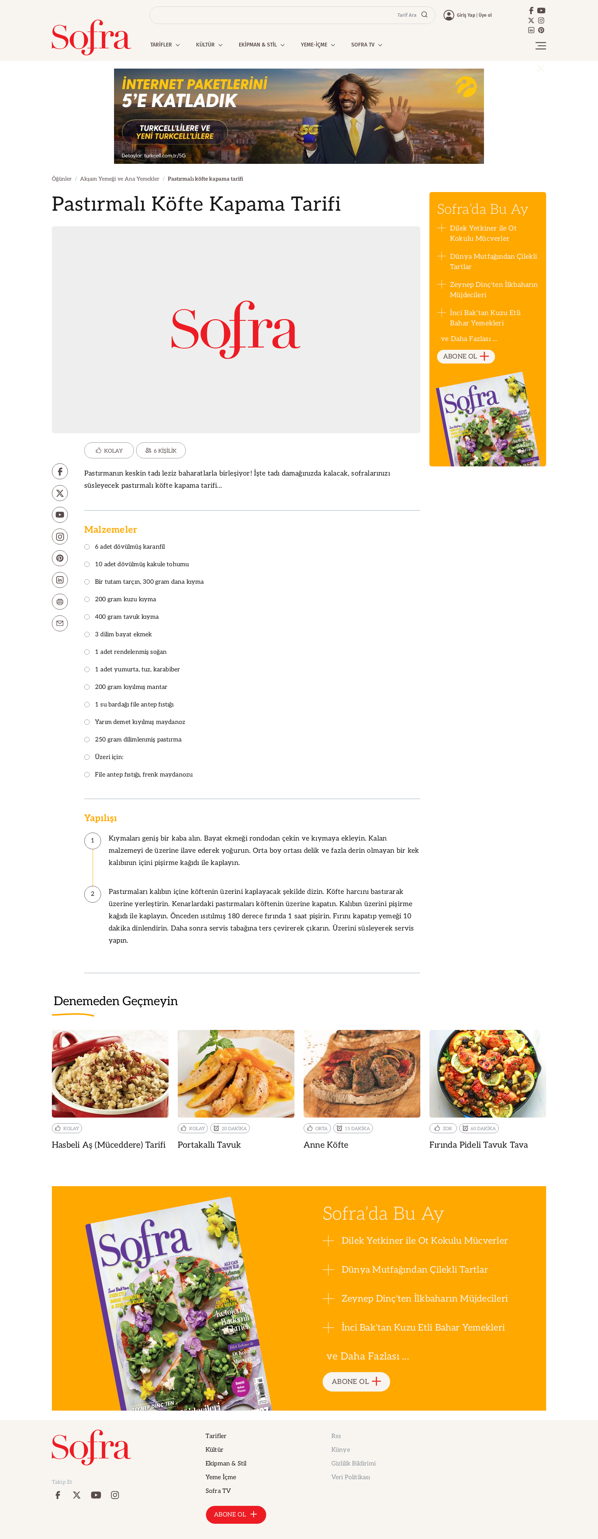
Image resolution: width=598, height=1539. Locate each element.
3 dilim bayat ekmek (118, 635)
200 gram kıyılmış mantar (125, 687)
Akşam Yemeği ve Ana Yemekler (119, 179)
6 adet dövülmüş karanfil (124, 547)
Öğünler (62, 179)
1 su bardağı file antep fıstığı (129, 705)
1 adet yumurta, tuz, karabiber (132, 670)
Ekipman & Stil (226, 1463)
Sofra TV (218, 1491)
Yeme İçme (221, 1477)
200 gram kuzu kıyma (120, 600)
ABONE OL (466, 356)
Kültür (214, 1450)
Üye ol (485, 15)
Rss (336, 1436)
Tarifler (216, 1436)
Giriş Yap (466, 15)
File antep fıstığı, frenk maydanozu (138, 775)
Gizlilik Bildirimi (353, 1463)
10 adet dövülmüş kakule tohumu (136, 565)
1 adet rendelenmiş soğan (125, 652)
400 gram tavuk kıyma (121, 617)
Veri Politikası (350, 1477)
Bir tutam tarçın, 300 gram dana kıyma (144, 582)
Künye (340, 1450)
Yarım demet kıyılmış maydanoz (134, 722)
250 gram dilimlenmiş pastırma (133, 740)
